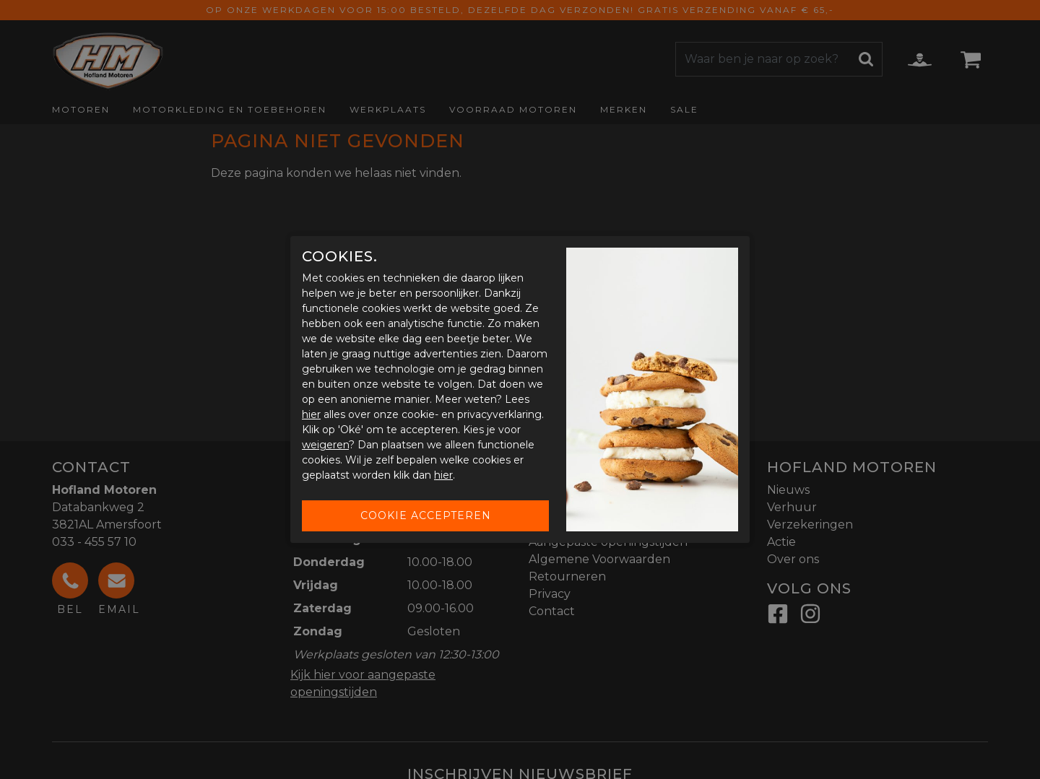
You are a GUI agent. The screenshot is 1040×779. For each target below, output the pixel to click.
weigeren (325, 444)
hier (311, 414)
